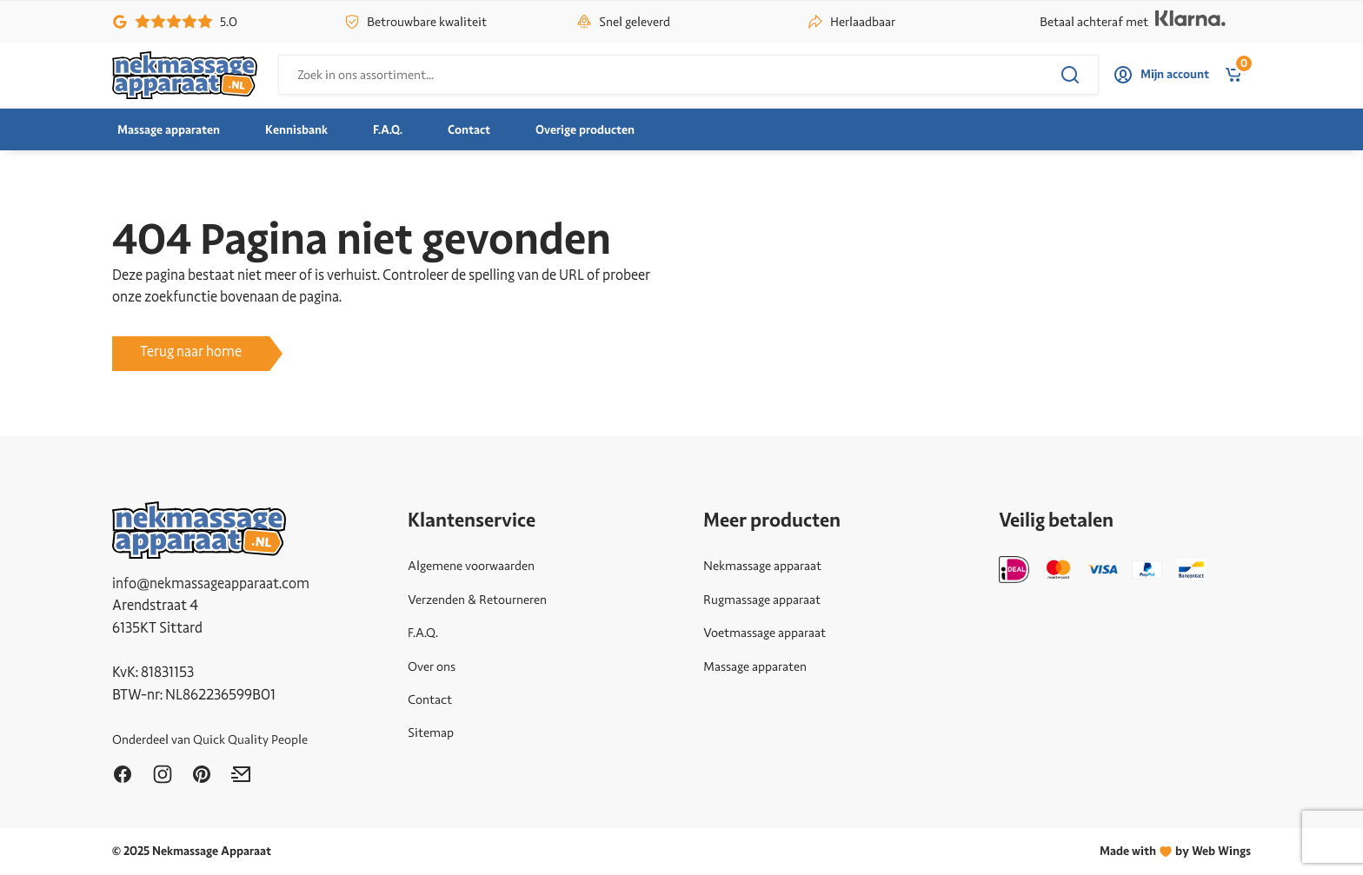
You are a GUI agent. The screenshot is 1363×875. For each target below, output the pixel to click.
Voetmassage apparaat (764, 632)
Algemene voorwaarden (471, 565)
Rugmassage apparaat (762, 599)
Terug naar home (191, 351)
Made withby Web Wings (1175, 851)
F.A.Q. (387, 130)
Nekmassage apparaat (762, 565)
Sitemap (431, 732)
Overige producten (585, 130)
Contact (469, 130)
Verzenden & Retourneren (477, 599)
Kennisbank (296, 130)
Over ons (431, 666)
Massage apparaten (168, 130)
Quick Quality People (250, 739)
